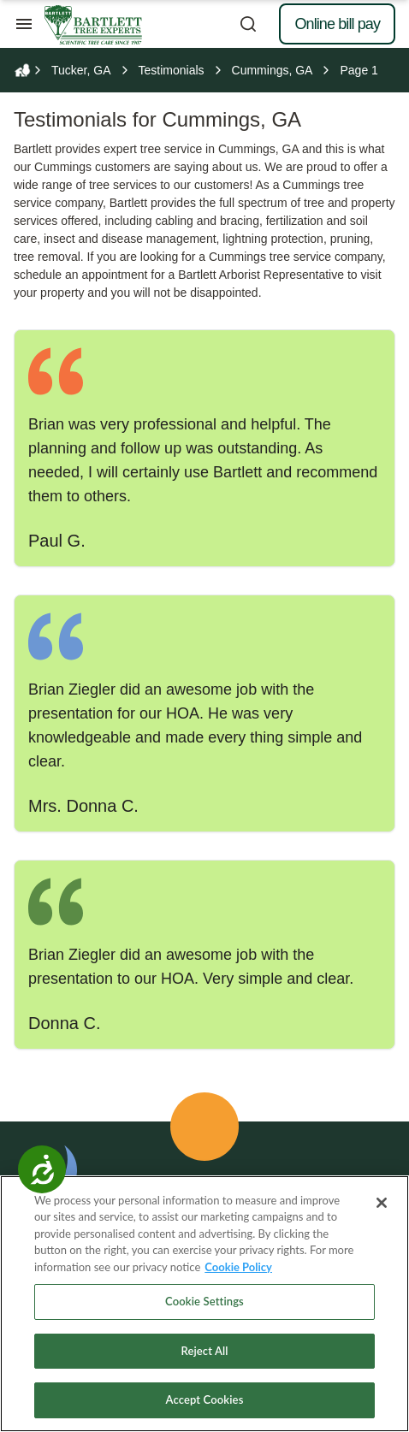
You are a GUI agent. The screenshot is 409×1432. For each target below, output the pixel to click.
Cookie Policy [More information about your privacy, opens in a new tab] (238, 1267)
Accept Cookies (205, 1399)
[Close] (381, 1203)
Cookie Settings (204, 1301)
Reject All (204, 1351)
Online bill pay (337, 24)
